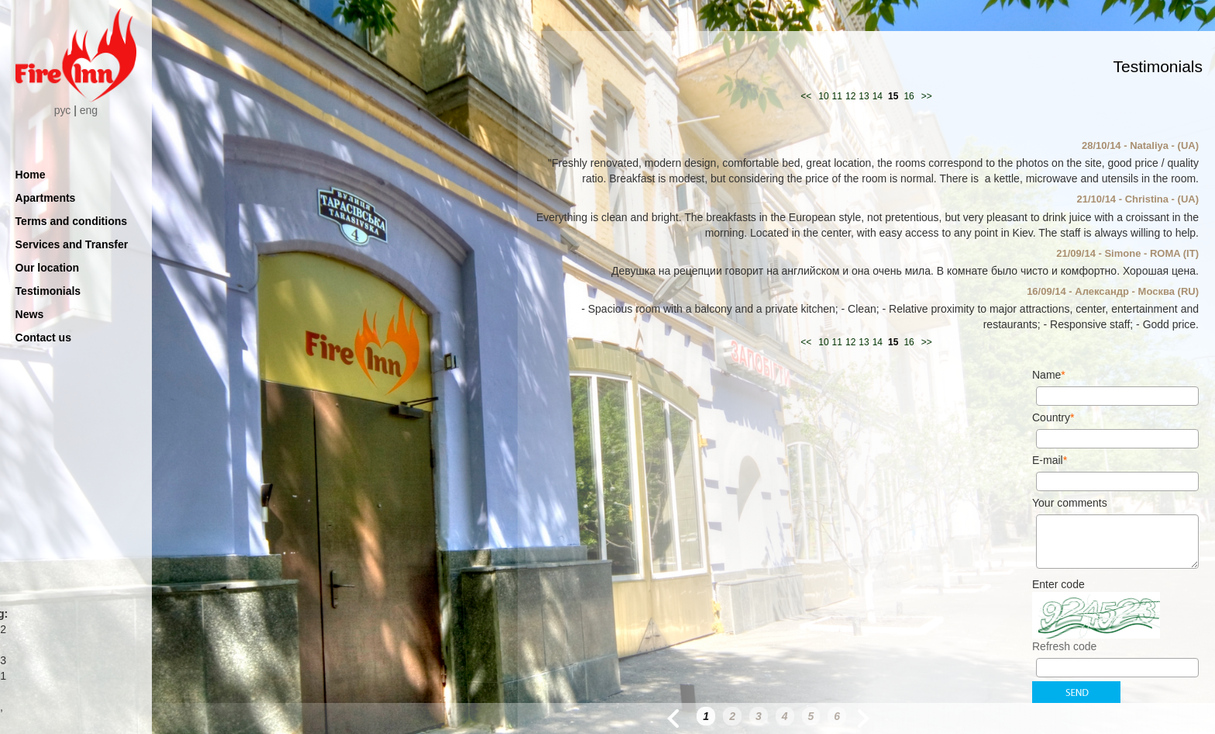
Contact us (43, 337)
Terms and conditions (71, 221)
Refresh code (1064, 646)
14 (878, 96)
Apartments (45, 198)
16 (909, 96)
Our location (47, 267)
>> (926, 96)
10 (823, 96)
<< (805, 96)
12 (850, 96)
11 (837, 96)
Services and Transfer (72, 244)
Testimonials (48, 291)
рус (62, 110)
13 (864, 96)
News (29, 314)
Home (30, 174)
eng (89, 110)
